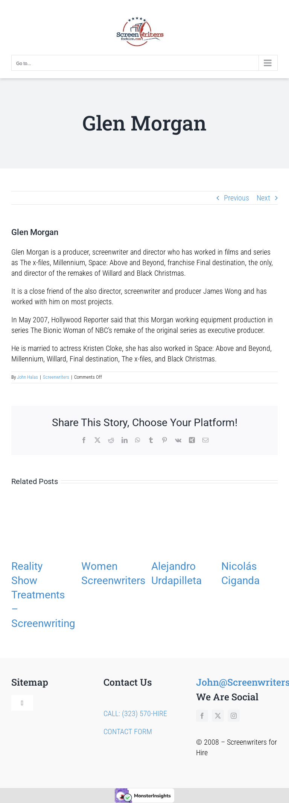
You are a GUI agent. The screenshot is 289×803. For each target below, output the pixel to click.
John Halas (27, 377)
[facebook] (202, 716)
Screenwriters (56, 377)
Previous (236, 197)
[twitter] (218, 716)
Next (263, 197)
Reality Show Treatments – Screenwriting (43, 595)
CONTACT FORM (127, 731)
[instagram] (234, 716)
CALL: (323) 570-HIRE (135, 713)
